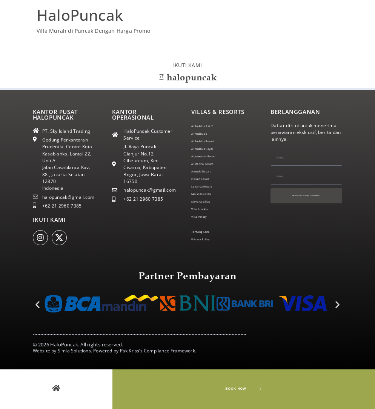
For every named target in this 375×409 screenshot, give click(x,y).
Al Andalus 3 (205, 133)
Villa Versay (204, 216)
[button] (37, 304)
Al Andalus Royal (209, 148)
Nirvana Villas (206, 201)
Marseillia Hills (207, 194)
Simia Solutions (74, 350)
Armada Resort (207, 171)
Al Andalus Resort (210, 141)
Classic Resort (206, 178)
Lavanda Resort (208, 186)
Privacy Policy (206, 239)
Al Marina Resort (209, 163)
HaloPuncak (80, 15)
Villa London (204, 209)
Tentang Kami (206, 231)
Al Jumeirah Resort (211, 156)
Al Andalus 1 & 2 (209, 126)
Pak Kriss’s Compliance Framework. (158, 350)
